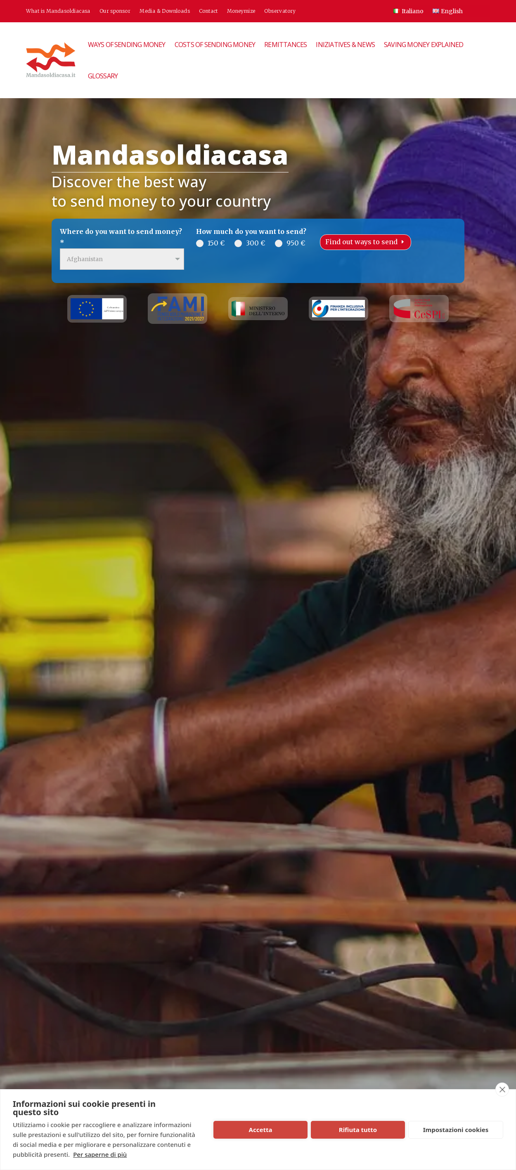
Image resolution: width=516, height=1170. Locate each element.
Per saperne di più (100, 1154)
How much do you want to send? (251, 231)
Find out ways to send (361, 242)
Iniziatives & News (345, 44)
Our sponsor (114, 11)
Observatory (280, 11)
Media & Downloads (165, 11)
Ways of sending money (127, 44)
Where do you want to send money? (121, 237)
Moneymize (241, 11)
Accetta (260, 1129)
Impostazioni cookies (456, 1129)
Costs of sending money (215, 44)
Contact (208, 11)
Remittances (285, 44)
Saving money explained (423, 44)
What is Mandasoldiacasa (58, 11)
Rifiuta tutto (358, 1129)
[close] (502, 1090)
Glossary (103, 75)
